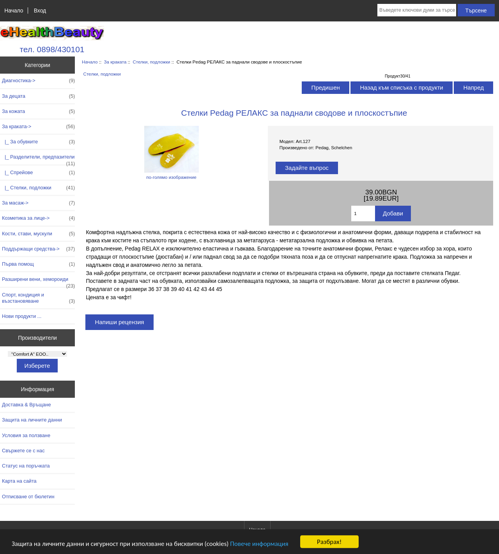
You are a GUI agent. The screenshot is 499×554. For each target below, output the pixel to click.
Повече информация (259, 545)
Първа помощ (38, 264)
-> (38, 127)
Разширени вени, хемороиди (38, 281)
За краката (115, 61)
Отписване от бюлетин (28, 496)
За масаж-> (38, 203)
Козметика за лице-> (38, 218)
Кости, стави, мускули (38, 234)
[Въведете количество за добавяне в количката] (363, 213)
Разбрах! (329, 543)
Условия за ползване (26, 435)
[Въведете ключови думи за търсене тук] (416, 10)
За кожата (38, 111)
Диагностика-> (38, 81)
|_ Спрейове (38, 172)
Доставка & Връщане (26, 405)
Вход (40, 10)
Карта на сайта (19, 481)
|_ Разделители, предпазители (38, 159)
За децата (38, 96)
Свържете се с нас (23, 450)
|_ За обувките (38, 142)
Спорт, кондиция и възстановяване (38, 298)
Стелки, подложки (151, 61)
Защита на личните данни (32, 420)
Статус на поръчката (26, 466)
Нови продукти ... (21, 316)
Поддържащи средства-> (38, 249)
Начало (13, 10)
